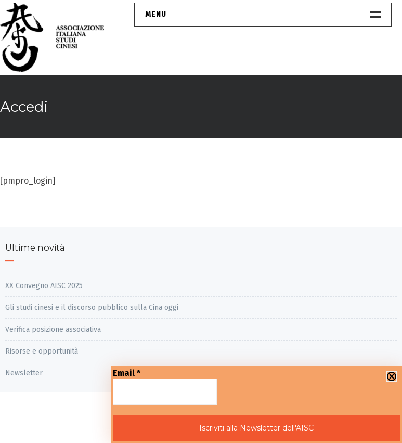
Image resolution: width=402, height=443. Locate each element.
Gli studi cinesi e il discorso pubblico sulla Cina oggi (91, 307)
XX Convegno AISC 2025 (44, 285)
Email (126, 373)
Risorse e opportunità (41, 351)
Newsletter (24, 373)
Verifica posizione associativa (53, 329)
